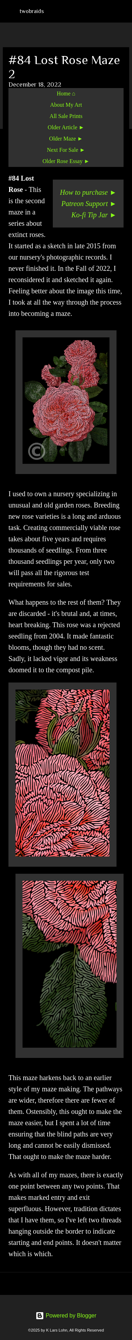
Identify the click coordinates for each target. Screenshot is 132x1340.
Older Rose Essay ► (66, 161)
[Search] (122, 11)
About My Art (66, 105)
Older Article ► (66, 127)
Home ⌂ (66, 93)
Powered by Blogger (66, 1316)
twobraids (32, 11)
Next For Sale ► (66, 150)
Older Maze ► (66, 139)
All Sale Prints (66, 116)
